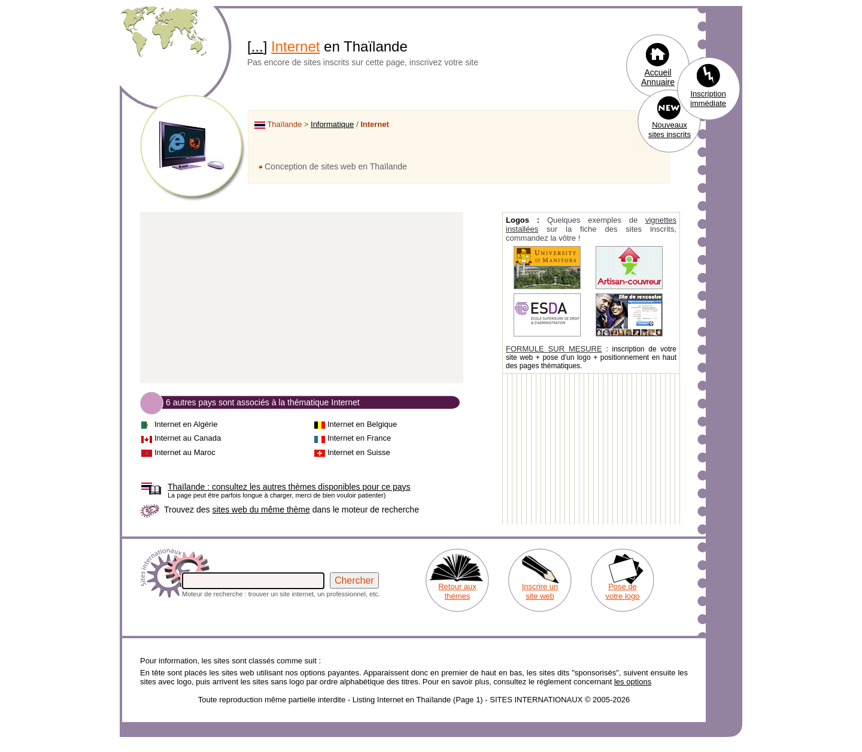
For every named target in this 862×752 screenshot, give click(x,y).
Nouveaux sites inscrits (669, 129)
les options (632, 681)
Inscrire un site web (540, 591)
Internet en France (359, 437)
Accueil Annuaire (658, 77)
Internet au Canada (187, 437)
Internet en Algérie (186, 424)
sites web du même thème (260, 509)
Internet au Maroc (185, 452)
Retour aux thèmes (457, 591)
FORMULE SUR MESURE (554, 348)
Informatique (332, 124)
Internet (295, 46)
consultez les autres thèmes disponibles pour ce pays (289, 487)
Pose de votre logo (622, 591)
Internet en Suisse (358, 452)
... (257, 46)
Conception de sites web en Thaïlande (336, 166)
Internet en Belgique (362, 424)
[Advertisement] (301, 298)
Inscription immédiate (708, 98)
